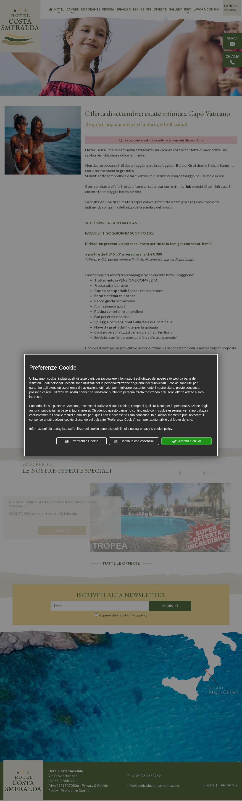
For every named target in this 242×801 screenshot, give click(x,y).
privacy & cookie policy (156, 429)
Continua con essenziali (134, 441)
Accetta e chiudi (186, 441)
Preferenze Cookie (81, 441)
